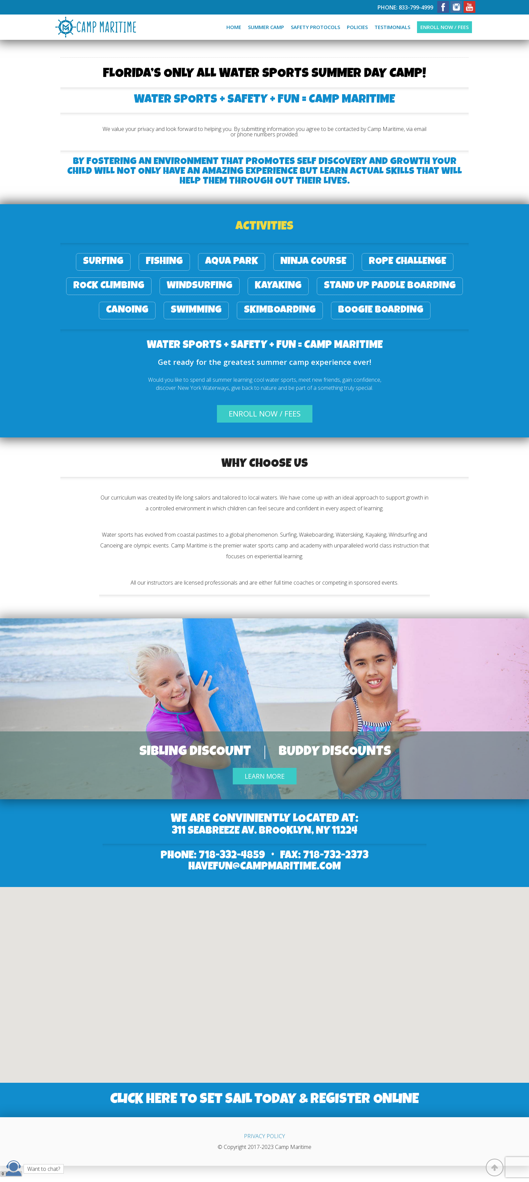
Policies (357, 27)
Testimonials (392, 27)
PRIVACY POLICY (264, 1136)
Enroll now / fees (444, 27)
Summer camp (266, 27)
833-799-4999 (416, 7)
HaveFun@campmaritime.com (264, 867)
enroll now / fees (265, 413)
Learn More (265, 776)
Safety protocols (315, 27)
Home (233, 27)
